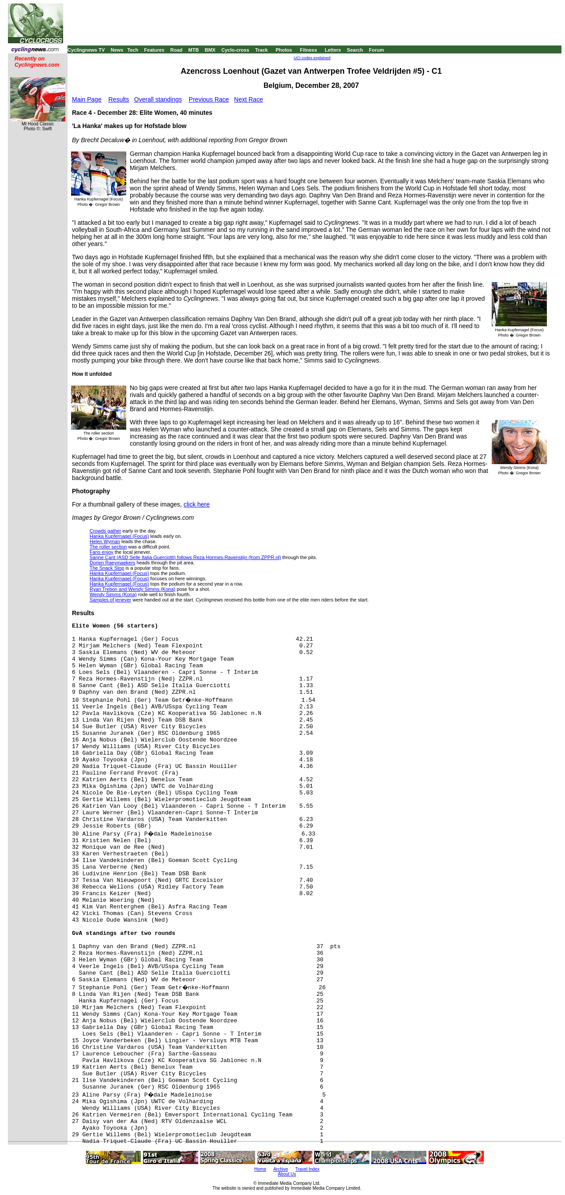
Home (260, 1169)
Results (119, 99)
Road (176, 50)
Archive (280, 1169)
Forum (376, 50)
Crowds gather (105, 530)
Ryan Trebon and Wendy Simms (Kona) (132, 589)
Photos (283, 50)
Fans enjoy (101, 552)
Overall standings (158, 99)
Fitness (308, 50)
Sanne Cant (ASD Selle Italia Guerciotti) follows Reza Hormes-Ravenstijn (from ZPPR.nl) (185, 557)
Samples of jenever (110, 599)
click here (197, 504)
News (117, 50)
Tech (132, 50)
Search (355, 50)
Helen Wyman (105, 541)
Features (154, 50)
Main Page (87, 99)
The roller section (108, 546)
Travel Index (307, 1169)
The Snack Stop (107, 568)
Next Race (248, 99)
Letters (333, 50)
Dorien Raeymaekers (112, 562)
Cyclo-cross (235, 50)
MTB (193, 50)
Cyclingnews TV (86, 50)
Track (261, 50)
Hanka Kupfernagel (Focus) (119, 536)
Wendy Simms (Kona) (113, 594)
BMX (210, 50)
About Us (287, 1174)
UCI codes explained (312, 58)
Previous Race (209, 99)
